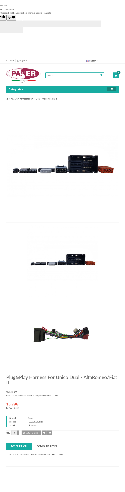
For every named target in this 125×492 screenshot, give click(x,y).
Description (19, 446)
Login (10, 60)
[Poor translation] (11, 17)
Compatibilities (47, 446)
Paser (31, 418)
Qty (8, 432)
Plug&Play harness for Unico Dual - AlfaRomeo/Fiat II (34, 98)
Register (22, 60)
